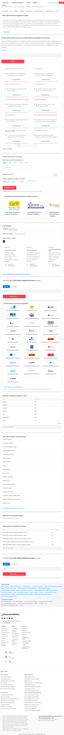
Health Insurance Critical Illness (8, 588)
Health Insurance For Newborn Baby (24, 594)
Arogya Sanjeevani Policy (9, 450)
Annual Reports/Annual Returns (25, 638)
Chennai (5, 411)
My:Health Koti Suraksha (9, 484)
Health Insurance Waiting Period (8, 596)
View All (59, 423)
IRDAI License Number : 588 (46, 718)
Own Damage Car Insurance (7, 684)
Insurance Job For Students (30, 708)
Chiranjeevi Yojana (43, 603)
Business (3, 640)
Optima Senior (6, 462)
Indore (4, 420)
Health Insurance (5, 586)
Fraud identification (26, 632)
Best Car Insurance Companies (7, 688)
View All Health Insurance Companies (13, 387)
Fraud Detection (15, 634)
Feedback (24, 630)
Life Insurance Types (5, 696)
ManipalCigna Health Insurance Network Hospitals (56, 214)
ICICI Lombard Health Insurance (8, 603)
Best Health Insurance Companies (31, 679)
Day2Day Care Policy (8, 477)
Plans (11, 11)
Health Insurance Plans (15, 586)
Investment (3, 638)
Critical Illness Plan (7, 439)
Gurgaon (5, 405)
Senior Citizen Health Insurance (21, 592)
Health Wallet (6, 469)
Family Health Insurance (7, 592)
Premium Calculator (39, 11)
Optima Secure (7, 503)
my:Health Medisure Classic (10, 447)
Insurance (6, 2)
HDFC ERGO (5, 11)
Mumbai (5, 402)
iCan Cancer (6, 473)
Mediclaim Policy (26, 586)
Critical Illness (29, 11)
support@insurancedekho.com (12, 621)
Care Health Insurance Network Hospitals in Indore (15, 532)
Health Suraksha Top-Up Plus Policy (11, 499)
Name (5, 291)
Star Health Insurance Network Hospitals (34, 213)
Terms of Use (14, 637)
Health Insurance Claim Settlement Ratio (27, 588)
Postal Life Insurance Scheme (7, 695)
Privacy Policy (15, 628)
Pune (4, 414)
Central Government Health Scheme (9, 605)
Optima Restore (7, 458)
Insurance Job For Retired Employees (32, 710)
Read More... (4, 50)
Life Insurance (4, 634)
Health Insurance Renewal (52, 590)
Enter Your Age (7, 167)
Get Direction (16, 79)
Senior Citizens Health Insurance (31, 690)
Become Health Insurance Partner (31, 698)
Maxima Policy (6, 480)
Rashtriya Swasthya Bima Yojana (25, 603)
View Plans (14, 296)
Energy (4, 465)
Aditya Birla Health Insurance (45, 601)
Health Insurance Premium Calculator (53, 586)
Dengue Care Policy (8, 492)
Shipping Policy (15, 635)
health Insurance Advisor (44, 588)
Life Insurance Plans (5, 704)
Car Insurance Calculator (6, 679)
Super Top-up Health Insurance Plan (24, 590)
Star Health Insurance (6, 601)
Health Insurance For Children (8, 594)
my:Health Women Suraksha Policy (11, 495)
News (5, 5)
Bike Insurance (4, 630)
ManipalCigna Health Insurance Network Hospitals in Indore (17, 538)
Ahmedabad (6, 417)
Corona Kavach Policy (8, 454)
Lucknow (5, 408)
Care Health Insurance (18, 601)
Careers (24, 645)
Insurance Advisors (18, 2)
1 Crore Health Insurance (37, 586)
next (36, 145)
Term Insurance (4, 636)
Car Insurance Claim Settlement (8, 686)
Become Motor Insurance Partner (31, 696)
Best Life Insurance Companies (7, 702)
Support (36, 2)
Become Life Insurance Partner (31, 700)
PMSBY (35, 603)
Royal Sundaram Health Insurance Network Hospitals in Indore (18, 541)
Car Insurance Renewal (6, 677)
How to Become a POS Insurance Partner (33, 702)
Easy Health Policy (7, 488)
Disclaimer (24, 634)
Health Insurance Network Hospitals (42, 594)
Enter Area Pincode (55, 174)
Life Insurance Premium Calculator (8, 708)
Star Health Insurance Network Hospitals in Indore (15, 535)
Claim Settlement (50, 11)
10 (33, 145)
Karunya (21, 605)
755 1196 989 (7, 623)
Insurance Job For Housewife (30, 706)
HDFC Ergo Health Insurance (31, 601)
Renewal (22, 11)
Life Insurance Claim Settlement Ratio (9, 698)
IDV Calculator (4, 682)
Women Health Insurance (50, 592)
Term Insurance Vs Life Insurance (8, 700)
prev (4, 145)
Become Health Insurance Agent (11, 518)
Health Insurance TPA (39, 590)
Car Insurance (4, 628)
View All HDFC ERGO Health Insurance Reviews (16, 274)
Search (13, 61)
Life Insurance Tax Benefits (6, 706)
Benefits (16, 11)
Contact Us (24, 628)
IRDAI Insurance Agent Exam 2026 (31, 704)
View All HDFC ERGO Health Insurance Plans (14, 508)
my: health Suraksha (8, 443)
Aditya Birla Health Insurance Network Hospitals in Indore (16, 544)
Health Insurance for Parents (36, 592)
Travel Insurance (5, 642)
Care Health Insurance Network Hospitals (12, 213)
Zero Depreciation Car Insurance (8, 681)
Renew (28, 2)
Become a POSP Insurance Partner (31, 695)
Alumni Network (25, 643)
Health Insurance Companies (8, 590)
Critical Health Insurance (29, 684)
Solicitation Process (26, 641)
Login (61, 2)
